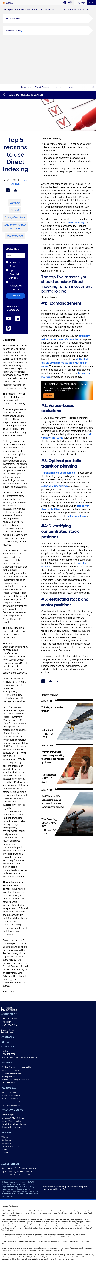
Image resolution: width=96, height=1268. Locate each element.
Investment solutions (10, 1070)
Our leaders (6, 1143)
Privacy (63, 1186)
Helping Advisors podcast (11, 1127)
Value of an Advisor (9, 1099)
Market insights (7, 1115)
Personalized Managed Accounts (15, 1079)
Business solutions (9, 1092)
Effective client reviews (10, 1095)
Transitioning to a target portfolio (58, 472)
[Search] (93, 87)
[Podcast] (8, 328)
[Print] (23, 190)
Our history (6, 1140)
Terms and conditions (50, 1186)
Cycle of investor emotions (12, 1102)
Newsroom (6, 1149)
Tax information (8, 1083)
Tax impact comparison (11, 1105)
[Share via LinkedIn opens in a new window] (8, 190)
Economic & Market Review (12, 1118)
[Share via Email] (15, 190)
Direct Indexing (76, 222)
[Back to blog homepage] (23, 94)
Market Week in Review (11, 1121)
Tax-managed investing (11, 1073)
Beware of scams (48, 1189)
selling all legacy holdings (54, 486)
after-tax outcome (77, 516)
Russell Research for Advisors (13, 1124)
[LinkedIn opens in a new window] (17, 318)
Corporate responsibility (11, 1146)
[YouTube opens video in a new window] (8, 318)
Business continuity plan (77, 1186)
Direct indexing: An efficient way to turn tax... (19, 1168)
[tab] (65, 2)
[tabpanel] (48, 44)
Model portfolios (8, 1076)
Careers (4, 1153)
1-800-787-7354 (8, 1054)
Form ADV (60, 1189)
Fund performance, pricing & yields (16, 1067)
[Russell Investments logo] (8, 3)
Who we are (6, 1137)
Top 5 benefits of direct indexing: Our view (18, 1175)
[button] (45, 18)
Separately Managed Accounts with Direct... (19, 1171)
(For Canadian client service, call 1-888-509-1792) (22, 1057)
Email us (4, 1051)
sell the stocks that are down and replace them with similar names (65, 362)
